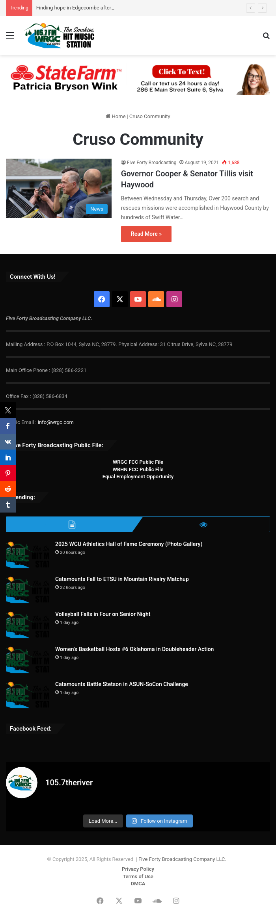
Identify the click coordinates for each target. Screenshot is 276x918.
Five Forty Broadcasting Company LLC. (182, 859)
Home (115, 116)
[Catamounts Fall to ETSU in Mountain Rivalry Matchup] (27, 590)
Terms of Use (138, 876)
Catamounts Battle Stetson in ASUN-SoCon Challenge (121, 684)
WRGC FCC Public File (138, 462)
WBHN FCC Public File (137, 469)
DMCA (138, 884)
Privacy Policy (138, 869)
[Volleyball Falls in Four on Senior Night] (27, 625)
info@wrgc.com (56, 422)
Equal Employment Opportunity (138, 476)
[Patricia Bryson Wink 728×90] (138, 78)
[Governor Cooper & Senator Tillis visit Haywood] (59, 188)
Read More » (146, 234)
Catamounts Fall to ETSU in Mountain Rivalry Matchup (122, 579)
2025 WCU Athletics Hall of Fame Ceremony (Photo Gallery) (128, 544)
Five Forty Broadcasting (152, 162)
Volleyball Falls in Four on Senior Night (102, 614)
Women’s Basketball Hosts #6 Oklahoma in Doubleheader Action (134, 649)
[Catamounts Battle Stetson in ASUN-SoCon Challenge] (27, 695)
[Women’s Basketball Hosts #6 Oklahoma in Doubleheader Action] (27, 660)
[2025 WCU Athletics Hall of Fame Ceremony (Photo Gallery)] (27, 555)
